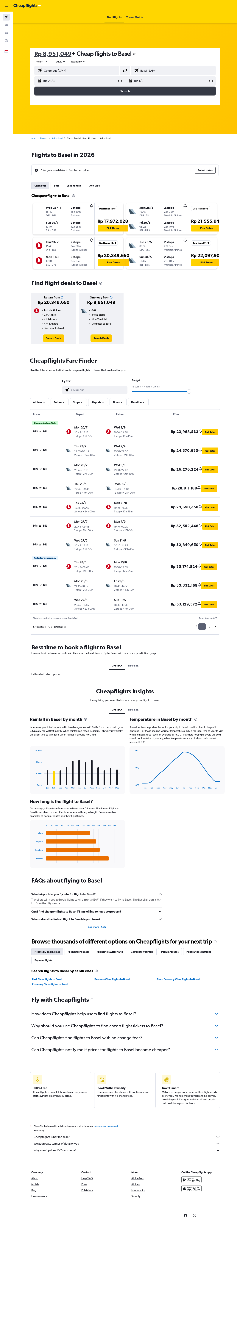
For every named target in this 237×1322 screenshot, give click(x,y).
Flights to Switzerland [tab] (110, 951)
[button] (6, 6)
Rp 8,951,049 (52, 53)
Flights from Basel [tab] (78, 951)
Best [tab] (56, 185)
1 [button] (202, 626)
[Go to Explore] (6, 40)
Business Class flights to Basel (112, 979)
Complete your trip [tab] (142, 951)
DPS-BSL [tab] (133, 665)
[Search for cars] (6, 33)
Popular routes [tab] (170, 951)
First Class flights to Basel (47, 979)
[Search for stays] (6, 25)
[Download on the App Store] (191, 1188)
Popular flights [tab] (43, 960)
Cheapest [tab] (40, 185)
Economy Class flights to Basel (50, 984)
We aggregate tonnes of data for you (127, 1143)
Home (33, 138)
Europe (43, 138)
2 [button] (209, 626)
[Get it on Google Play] (191, 1179)
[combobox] (78, 61)
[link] (53, 338)
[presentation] (134, 54)
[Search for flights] (6, 17)
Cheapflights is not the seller (127, 1137)
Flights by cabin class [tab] (47, 951)
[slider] (189, 391)
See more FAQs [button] (97, 926)
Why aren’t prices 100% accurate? (127, 1150)
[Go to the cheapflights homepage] (27, 6)
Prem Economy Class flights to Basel (178, 979)
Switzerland (57, 138)
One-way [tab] (94, 185)
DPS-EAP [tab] (117, 665)
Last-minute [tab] (74, 185)
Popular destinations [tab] (198, 951)
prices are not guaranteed (106, 1126)
